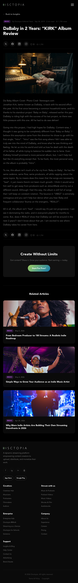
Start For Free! (39, 268)
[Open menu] (72, 5)
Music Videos (46, 498)
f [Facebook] (5, 470)
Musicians (7, 494)
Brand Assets (8, 562)
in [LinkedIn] (18, 470)
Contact (44, 534)
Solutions (6, 534)
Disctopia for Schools (11, 530)
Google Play (21, 478)
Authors (6, 506)
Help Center (7, 550)
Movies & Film (46, 502)
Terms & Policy (34, 578)
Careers (44, 526)
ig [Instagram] (12, 470)
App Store (8, 478)
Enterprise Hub (8, 518)
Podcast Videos (47, 494)
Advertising (7, 558)
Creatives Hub (8, 491)
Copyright (45, 578)
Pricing (43, 530)
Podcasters (7, 498)
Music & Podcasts (48, 491)
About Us (44, 518)
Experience (45, 522)
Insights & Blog (9, 546)
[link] (39, 321)
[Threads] (24, 470)
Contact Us (7, 554)
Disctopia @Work (9, 522)
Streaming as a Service (11, 526)
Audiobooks (45, 506)
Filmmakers (7, 502)
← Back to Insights (11, 14)
